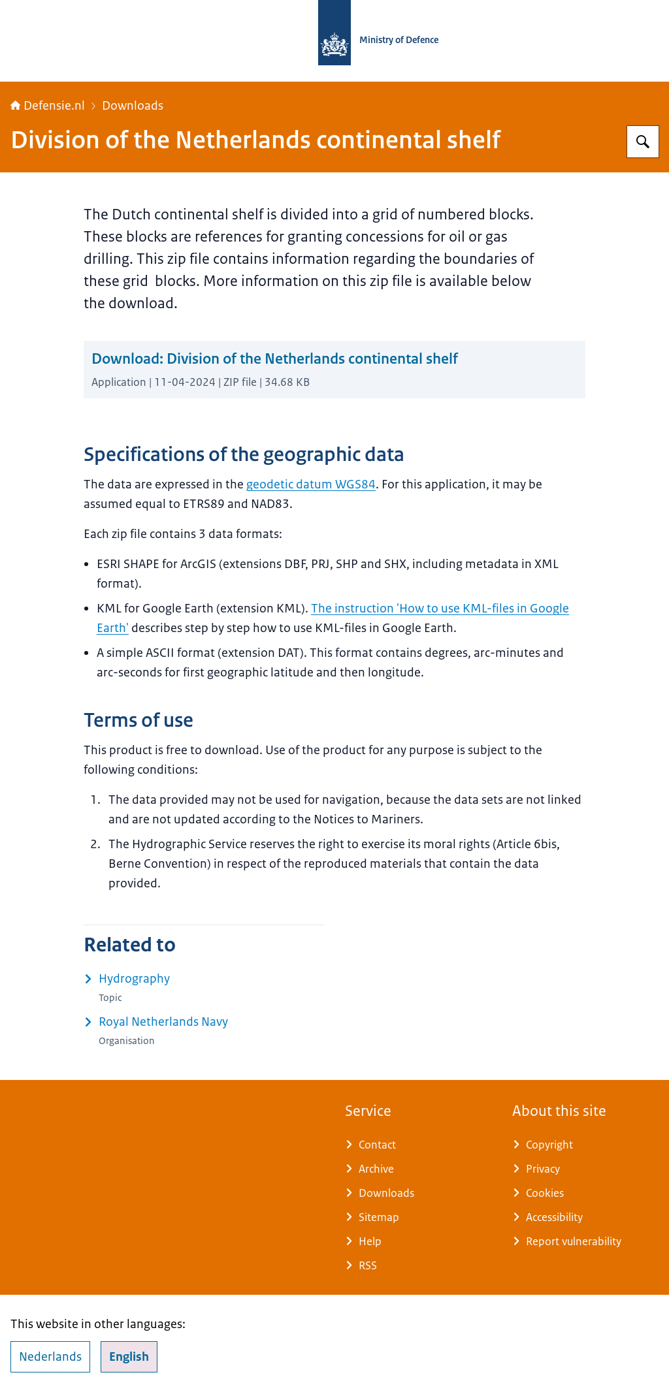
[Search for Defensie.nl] (643, 141)
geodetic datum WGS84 (311, 484)
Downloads (132, 106)
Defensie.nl (47, 106)
